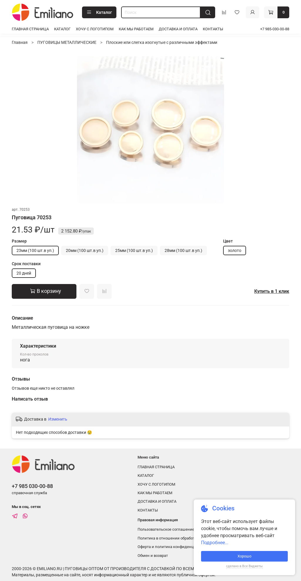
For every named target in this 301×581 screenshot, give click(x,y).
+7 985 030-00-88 (32, 486)
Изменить (57, 419)
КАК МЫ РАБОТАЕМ (136, 29)
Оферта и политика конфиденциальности (175, 547)
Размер (19, 241)
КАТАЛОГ (62, 29)
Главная (20, 42)
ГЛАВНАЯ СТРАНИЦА (30, 29)
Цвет (228, 241)
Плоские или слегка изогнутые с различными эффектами (161, 42)
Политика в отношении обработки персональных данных (189, 538)
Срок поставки (26, 263)
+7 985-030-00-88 (274, 29)
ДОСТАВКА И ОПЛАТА (178, 29)
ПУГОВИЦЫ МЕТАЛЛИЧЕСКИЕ (66, 42)
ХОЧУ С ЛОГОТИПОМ (94, 29)
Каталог (99, 12)
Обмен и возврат (153, 555)
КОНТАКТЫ (213, 29)
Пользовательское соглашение (166, 529)
